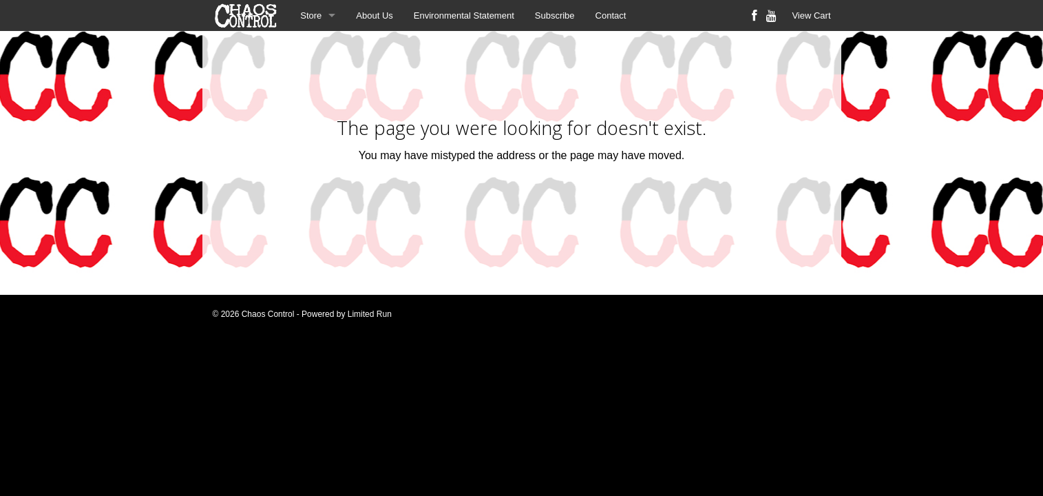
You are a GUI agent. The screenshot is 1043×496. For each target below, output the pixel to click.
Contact (611, 15)
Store (311, 15)
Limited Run (370, 314)
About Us (374, 15)
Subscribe (555, 15)
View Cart (811, 15)
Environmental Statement (464, 15)
